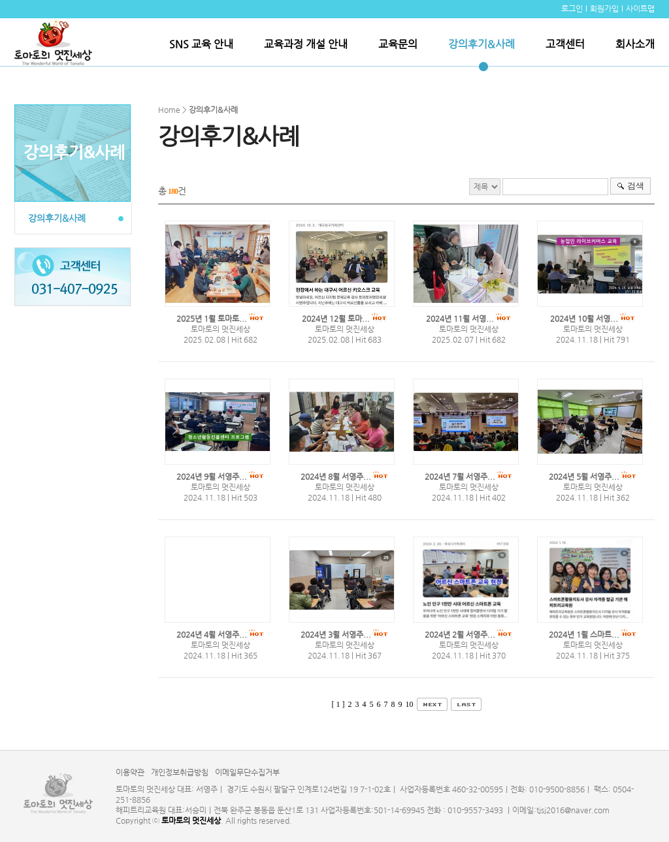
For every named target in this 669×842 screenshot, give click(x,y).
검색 (635, 186)
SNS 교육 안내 (201, 44)
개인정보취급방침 (179, 772)
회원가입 (604, 8)
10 (410, 704)
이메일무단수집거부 (247, 772)
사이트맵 (640, 8)
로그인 (572, 8)
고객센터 (565, 44)
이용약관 (130, 772)
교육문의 (397, 44)
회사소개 (635, 44)
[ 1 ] (338, 704)
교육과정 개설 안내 (306, 44)
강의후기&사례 (481, 44)
